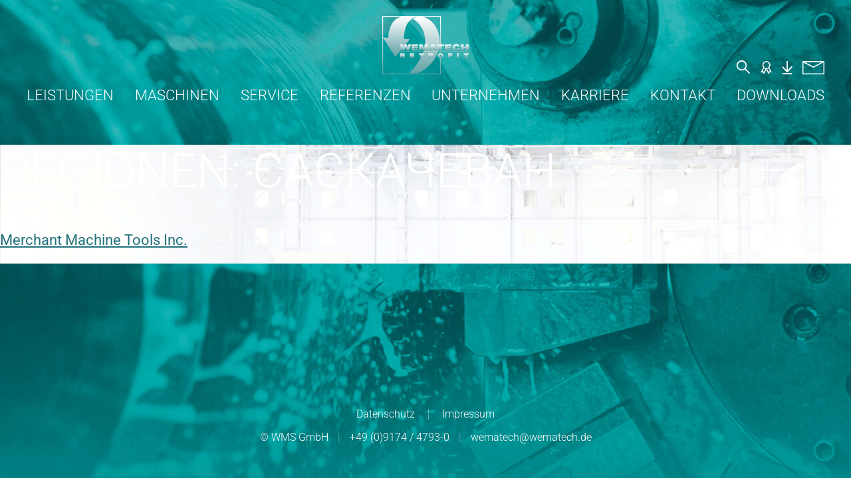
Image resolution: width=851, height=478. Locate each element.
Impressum (468, 414)
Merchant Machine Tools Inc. (93, 240)
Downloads (780, 95)
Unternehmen (485, 95)
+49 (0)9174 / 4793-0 (399, 437)
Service (270, 95)
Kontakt (682, 95)
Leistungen (70, 95)
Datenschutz (385, 414)
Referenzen (365, 95)
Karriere (595, 95)
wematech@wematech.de (531, 437)
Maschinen (177, 95)
